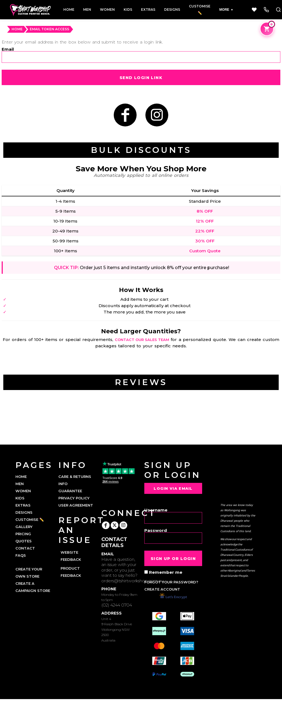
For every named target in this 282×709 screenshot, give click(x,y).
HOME (17, 29)
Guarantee (70, 491)
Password (155, 530)
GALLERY (23, 526)
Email (8, 49)
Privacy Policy (74, 498)
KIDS (20, 498)
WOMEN (23, 491)
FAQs (20, 555)
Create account (162, 589)
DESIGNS (23, 512)
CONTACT (25, 548)
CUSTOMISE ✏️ (29, 519)
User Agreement (75, 505)
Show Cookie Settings (141, 704)
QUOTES (23, 541)
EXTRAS (23, 505)
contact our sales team (142, 339)
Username (155, 509)
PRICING (23, 534)
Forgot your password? (171, 582)
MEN (19, 483)
